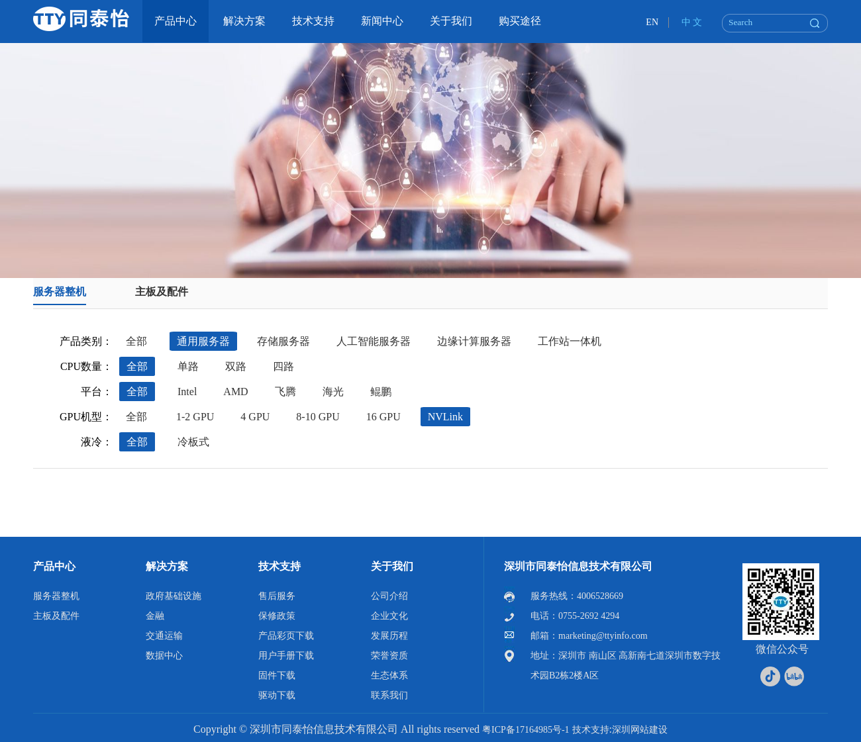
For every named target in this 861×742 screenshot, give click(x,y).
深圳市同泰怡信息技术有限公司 (578, 566)
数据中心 (164, 656)
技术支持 (279, 566)
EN (652, 22)
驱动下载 (276, 695)
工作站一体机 (569, 341)
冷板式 (193, 441)
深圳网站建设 (640, 730)
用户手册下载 (286, 656)
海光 (333, 391)
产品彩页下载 (286, 636)
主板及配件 (161, 291)
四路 (283, 366)
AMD (235, 391)
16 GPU (383, 416)
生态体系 (389, 675)
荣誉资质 (389, 656)
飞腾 (285, 391)
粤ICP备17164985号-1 (525, 730)
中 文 (692, 22)
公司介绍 (389, 596)
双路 (235, 366)
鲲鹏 (380, 391)
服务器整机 (59, 291)
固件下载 (276, 675)
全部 (136, 341)
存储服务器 (283, 341)
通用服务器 (203, 341)
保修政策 (276, 616)
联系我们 (389, 695)
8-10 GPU (317, 416)
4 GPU (255, 416)
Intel (187, 391)
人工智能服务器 (373, 341)
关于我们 (392, 566)
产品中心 (54, 566)
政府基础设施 (173, 596)
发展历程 (389, 636)
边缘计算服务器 (474, 341)
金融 (155, 616)
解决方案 (167, 566)
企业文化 (389, 616)
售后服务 (276, 596)
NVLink (445, 416)
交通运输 (164, 636)
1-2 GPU (195, 416)
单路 (188, 366)
